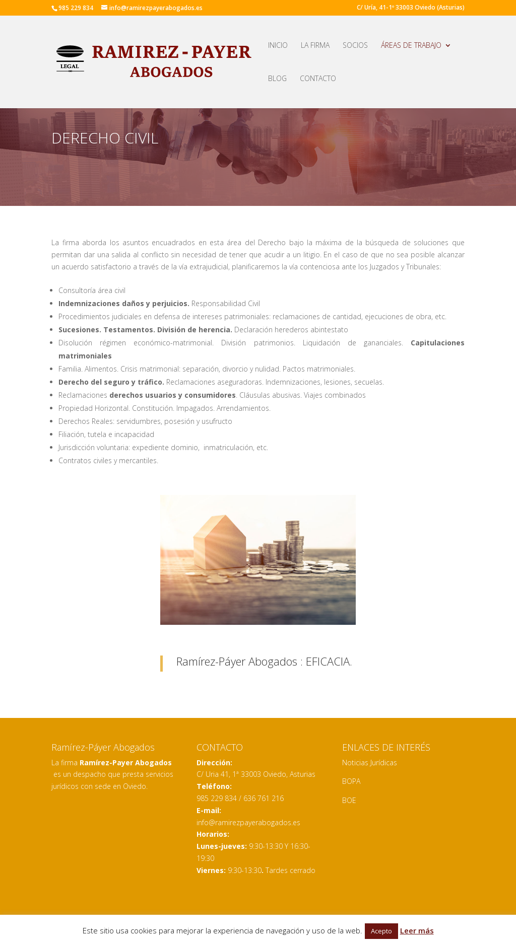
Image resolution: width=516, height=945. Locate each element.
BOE (349, 800)
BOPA (351, 781)
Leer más (417, 930)
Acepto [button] (381, 930)
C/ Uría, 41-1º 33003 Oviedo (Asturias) (411, 8)
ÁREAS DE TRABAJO (411, 46)
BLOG (277, 79)
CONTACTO (318, 79)
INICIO (278, 46)
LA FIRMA (315, 46)
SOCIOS (355, 46)
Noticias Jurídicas (369, 762)
